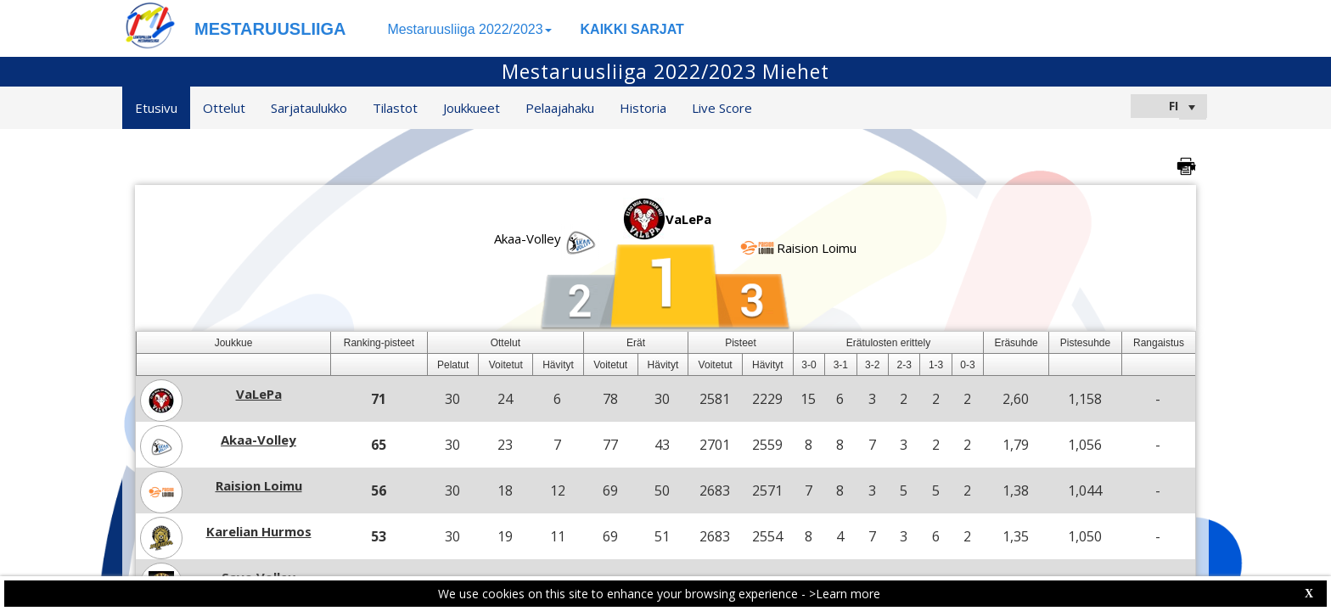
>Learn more (844, 594)
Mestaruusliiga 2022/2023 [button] (469, 29)
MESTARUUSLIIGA (270, 29)
